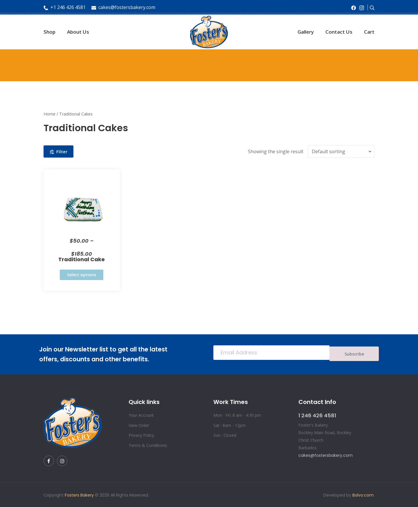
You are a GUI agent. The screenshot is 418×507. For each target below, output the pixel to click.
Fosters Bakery (79, 494)
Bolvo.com (363, 494)
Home (49, 114)
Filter (58, 151)
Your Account (141, 414)
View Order (139, 424)
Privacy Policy (141, 434)
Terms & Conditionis (148, 445)
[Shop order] (341, 151)
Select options (81, 274)
